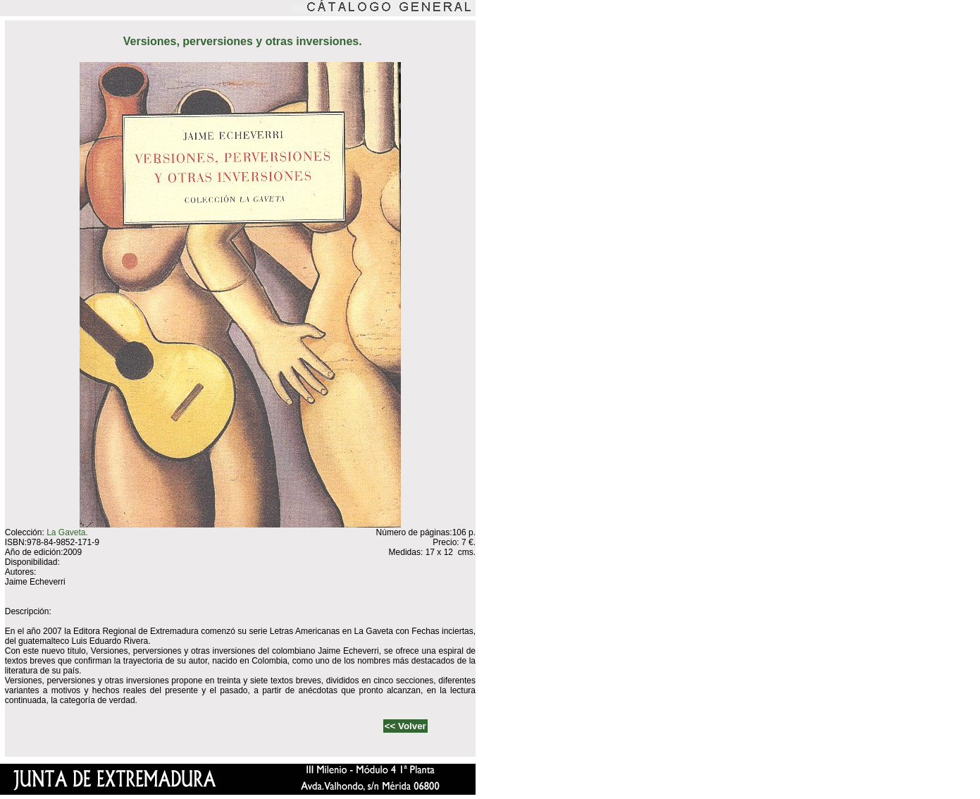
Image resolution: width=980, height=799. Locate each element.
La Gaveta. (67, 532)
